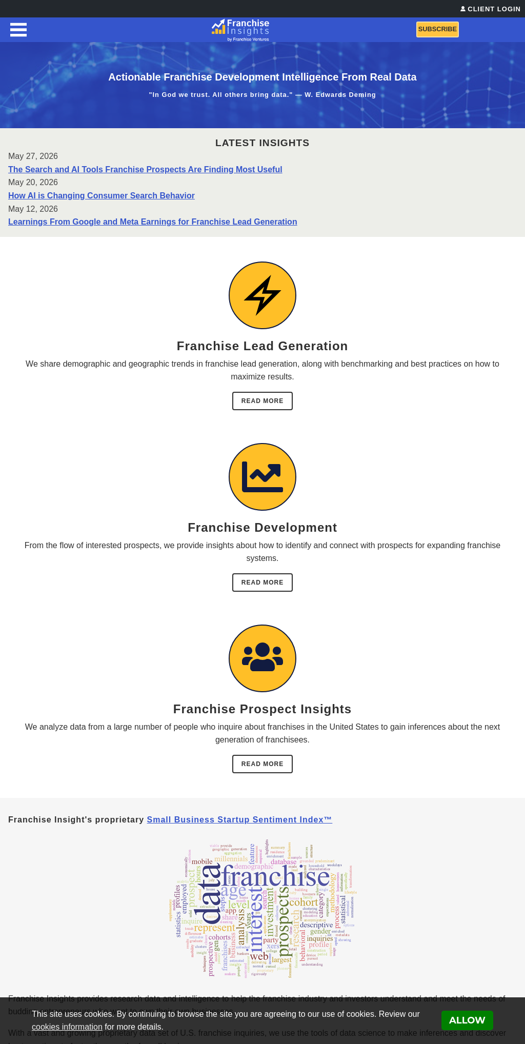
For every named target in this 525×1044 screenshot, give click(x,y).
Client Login (494, 9)
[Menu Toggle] (18, 29)
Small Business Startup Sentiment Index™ (240, 819)
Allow (467, 1020)
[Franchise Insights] (240, 29)
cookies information (67, 1026)
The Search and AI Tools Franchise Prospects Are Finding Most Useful (145, 169)
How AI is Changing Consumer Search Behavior (101, 195)
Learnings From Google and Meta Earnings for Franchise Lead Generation (152, 221)
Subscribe (437, 29)
